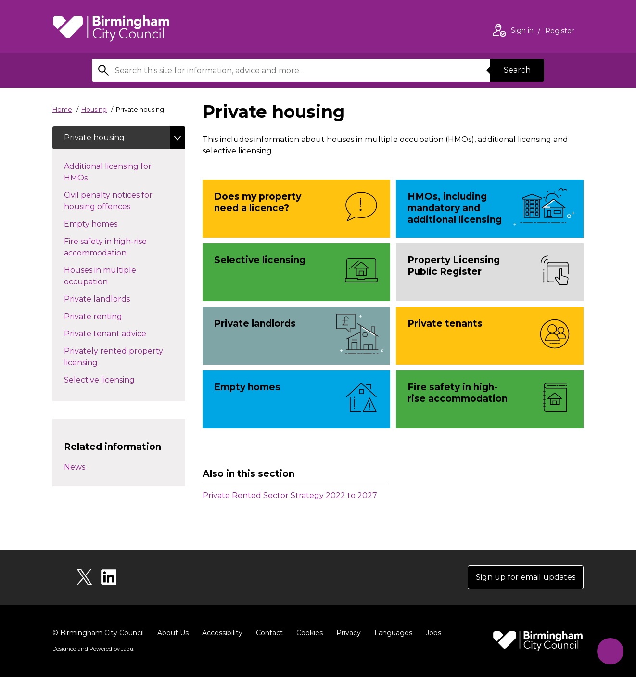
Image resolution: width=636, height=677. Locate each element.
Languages (393, 632)
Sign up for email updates (525, 577)
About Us (173, 632)
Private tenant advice (114, 333)
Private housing (94, 137)
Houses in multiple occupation (103, 276)
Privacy (348, 632)
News (74, 467)
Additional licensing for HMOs (108, 172)
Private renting (102, 315)
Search (517, 70)
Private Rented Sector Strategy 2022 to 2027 (290, 495)
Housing (94, 109)
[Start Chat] (610, 651)
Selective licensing (109, 379)
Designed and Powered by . (93, 648)
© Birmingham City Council (98, 632)
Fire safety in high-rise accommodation (112, 247)
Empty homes (100, 223)
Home (62, 109)
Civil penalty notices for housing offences (108, 201)
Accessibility (222, 632)
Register (559, 32)
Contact (269, 632)
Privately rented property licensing (113, 356)
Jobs (433, 632)
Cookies (309, 632)
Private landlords (106, 298)
